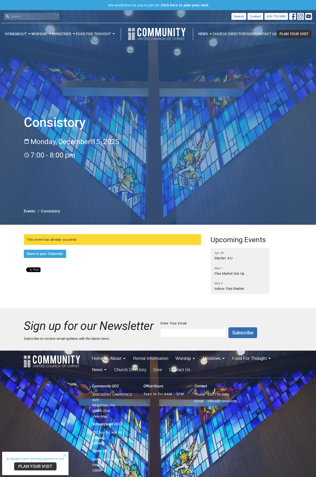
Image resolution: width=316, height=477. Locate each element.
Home (10, 34)
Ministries (64, 34)
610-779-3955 (276, 16)
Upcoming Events (238, 240)
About (23, 34)
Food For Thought (96, 34)
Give (251, 34)
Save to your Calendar (45, 254)
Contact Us (266, 34)
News (205, 34)
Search (239, 16)
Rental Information (150, 358)
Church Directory (230, 34)
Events (29, 211)
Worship (41, 34)
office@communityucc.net (224, 401)
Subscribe (242, 333)
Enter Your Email (173, 323)
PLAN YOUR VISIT (294, 34)
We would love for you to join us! (158, 5)
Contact (255, 16)
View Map (99, 416)
